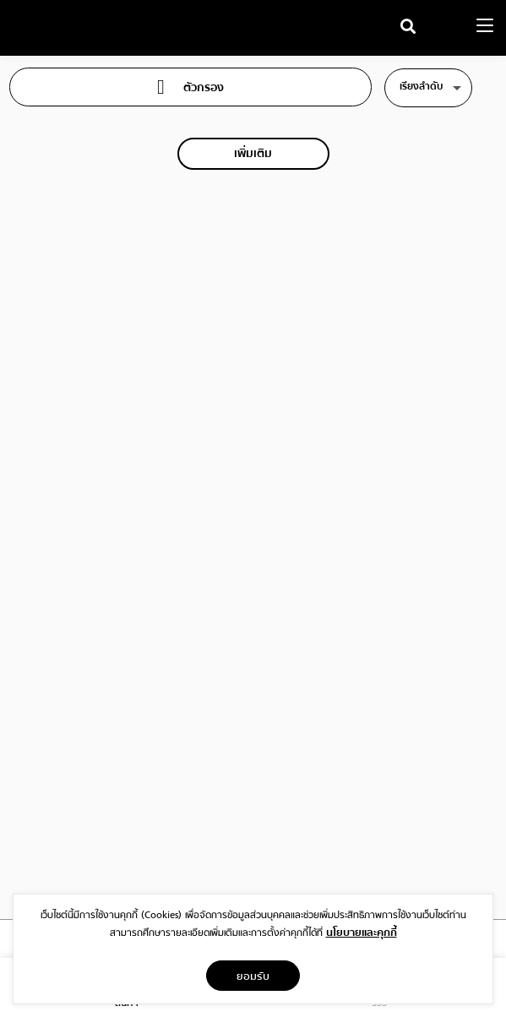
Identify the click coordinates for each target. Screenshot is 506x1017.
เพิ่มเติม (253, 153)
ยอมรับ (253, 975)
